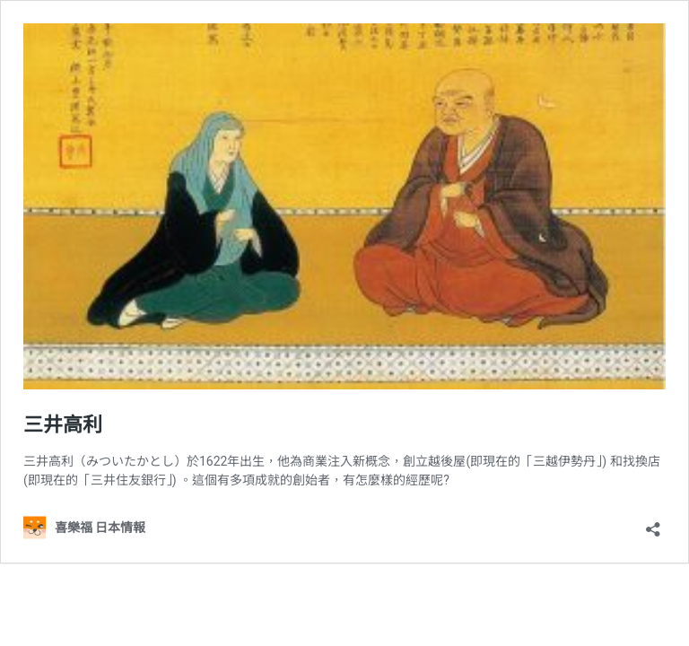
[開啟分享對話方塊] (653, 523)
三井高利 (62, 425)
